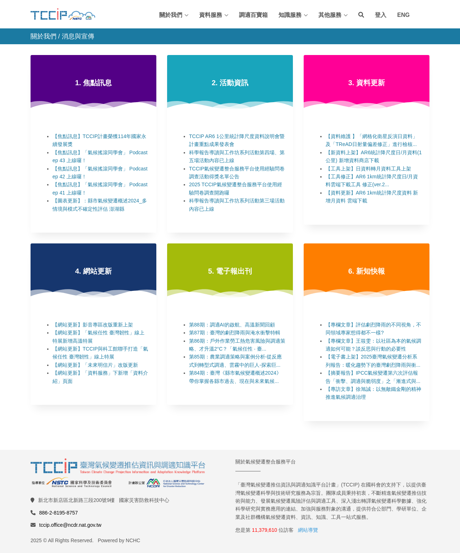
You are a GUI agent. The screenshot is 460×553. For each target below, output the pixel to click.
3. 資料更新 (366, 83)
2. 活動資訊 (230, 83)
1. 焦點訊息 (93, 83)
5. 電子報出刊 (230, 271)
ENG (403, 15)
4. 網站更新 (93, 271)
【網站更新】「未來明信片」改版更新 (95, 365)
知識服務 (290, 15)
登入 (380, 15)
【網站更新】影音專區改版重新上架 (92, 325)
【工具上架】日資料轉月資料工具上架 (368, 169)
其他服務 (329, 15)
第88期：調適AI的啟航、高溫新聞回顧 (232, 325)
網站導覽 (308, 530)
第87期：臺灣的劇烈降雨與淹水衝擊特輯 (234, 332)
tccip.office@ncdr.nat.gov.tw (70, 525)
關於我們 (170, 15)
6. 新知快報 (366, 271)
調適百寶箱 (253, 15)
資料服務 (210, 15)
